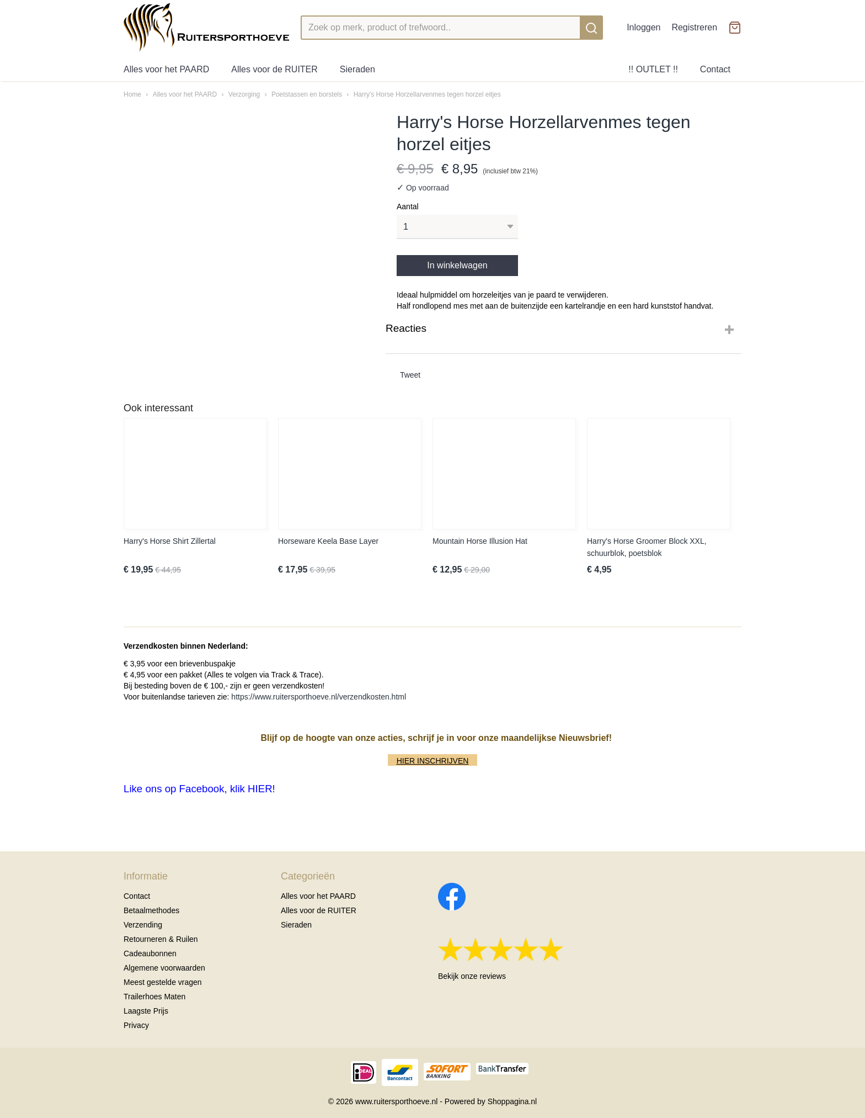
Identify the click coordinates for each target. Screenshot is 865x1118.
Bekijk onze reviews (472, 976)
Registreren (694, 27)
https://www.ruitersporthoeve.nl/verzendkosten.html (318, 696)
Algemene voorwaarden (164, 967)
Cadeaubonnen (150, 953)
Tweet (410, 374)
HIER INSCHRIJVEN (433, 760)
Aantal (408, 206)
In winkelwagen (457, 265)
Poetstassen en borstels (306, 94)
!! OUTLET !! (653, 69)
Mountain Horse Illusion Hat (479, 541)
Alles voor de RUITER (274, 69)
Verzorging (244, 94)
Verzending (143, 924)
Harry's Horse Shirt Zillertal (170, 541)
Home (132, 94)
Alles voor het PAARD (166, 69)
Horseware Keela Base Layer (328, 541)
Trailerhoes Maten (154, 996)
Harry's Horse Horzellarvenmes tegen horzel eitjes (427, 94)
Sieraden (357, 69)
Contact (715, 69)
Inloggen (643, 27)
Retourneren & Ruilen (161, 939)
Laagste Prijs (146, 1010)
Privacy (136, 1025)
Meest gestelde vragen (163, 982)
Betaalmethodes (151, 910)
